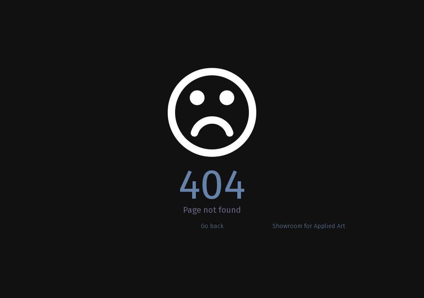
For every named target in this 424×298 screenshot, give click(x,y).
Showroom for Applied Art (308, 226)
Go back (212, 226)
